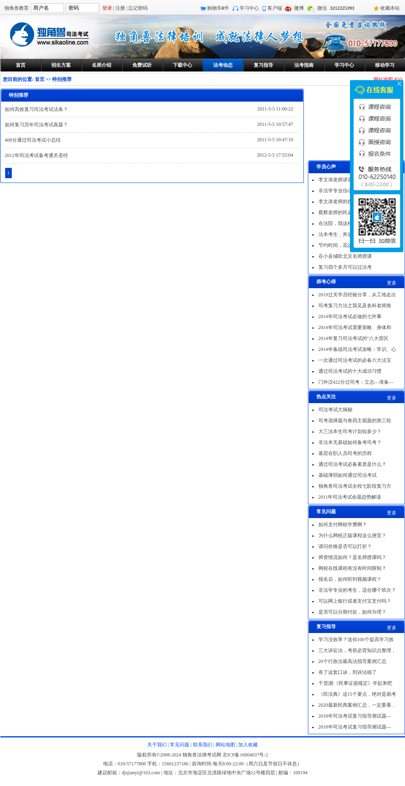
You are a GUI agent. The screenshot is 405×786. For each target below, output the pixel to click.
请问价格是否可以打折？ (345, 546)
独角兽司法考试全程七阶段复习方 (354, 486)
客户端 (274, 8)
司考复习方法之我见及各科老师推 (354, 305)
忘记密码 (138, 8)
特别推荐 (62, 79)
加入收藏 (248, 745)
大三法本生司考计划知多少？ (350, 431)
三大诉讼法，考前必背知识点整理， (357, 650)
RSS (398, 79)
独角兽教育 (16, 8)
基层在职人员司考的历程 (345, 453)
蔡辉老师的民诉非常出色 (345, 212)
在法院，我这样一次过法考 (347, 223)
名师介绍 (101, 65)
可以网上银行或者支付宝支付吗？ (354, 601)
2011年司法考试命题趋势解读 (350, 497)
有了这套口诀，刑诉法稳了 (347, 672)
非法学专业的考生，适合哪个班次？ (357, 590)
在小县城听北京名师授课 (345, 256)
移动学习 (384, 65)
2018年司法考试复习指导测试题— (354, 716)
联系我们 (202, 745)
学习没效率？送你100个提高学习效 (356, 639)
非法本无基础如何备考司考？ (350, 442)
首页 (20, 65)
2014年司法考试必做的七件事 (350, 316)
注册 (120, 8)
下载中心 (182, 65)
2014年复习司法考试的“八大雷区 (353, 338)
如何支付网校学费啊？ (342, 524)
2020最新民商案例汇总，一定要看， (357, 705)
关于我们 (157, 745)
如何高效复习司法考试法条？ (36, 109)
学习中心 (249, 8)
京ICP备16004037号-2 (245, 755)
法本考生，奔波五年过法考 (347, 234)
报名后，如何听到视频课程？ (350, 579)
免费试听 (142, 65)
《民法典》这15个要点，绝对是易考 (357, 694)
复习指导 (263, 65)
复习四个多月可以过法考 (345, 267)
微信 (322, 8)
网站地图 (383, 79)
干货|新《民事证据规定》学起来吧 (355, 683)
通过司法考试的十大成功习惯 (350, 371)
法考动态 (223, 65)
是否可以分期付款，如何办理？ (352, 612)
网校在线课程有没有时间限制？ (352, 568)
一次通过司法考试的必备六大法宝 (354, 360)
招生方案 (61, 65)
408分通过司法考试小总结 (33, 140)
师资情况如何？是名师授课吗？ (352, 557)
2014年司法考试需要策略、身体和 (354, 327)
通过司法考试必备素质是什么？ (352, 464)
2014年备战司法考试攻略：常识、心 (357, 349)
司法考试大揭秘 (335, 409)
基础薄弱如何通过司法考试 (347, 475)
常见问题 (179, 745)
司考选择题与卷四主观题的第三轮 (354, 420)
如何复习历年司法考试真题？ (36, 124)
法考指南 (304, 65)
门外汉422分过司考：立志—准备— (356, 382)
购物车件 (218, 8)
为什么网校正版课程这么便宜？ (352, 535)
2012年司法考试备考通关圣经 (36, 155)
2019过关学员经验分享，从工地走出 (357, 294)
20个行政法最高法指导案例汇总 (352, 661)
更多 (392, 283)
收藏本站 (390, 8)
